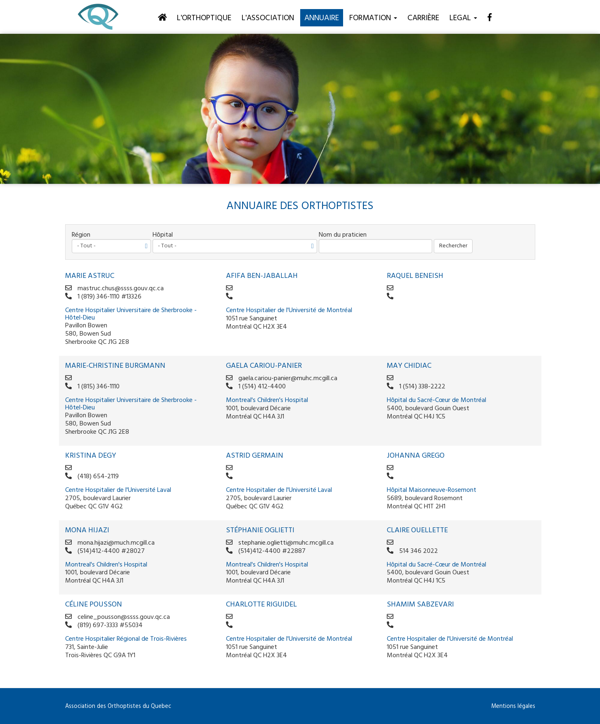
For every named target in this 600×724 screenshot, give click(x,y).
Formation (373, 18)
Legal (463, 18)
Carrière (423, 18)
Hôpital (163, 235)
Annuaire (321, 18)
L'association (268, 18)
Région (81, 235)
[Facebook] (489, 17)
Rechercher (453, 246)
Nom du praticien (343, 235)
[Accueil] (162, 17)
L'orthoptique (204, 18)
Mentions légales (513, 706)
